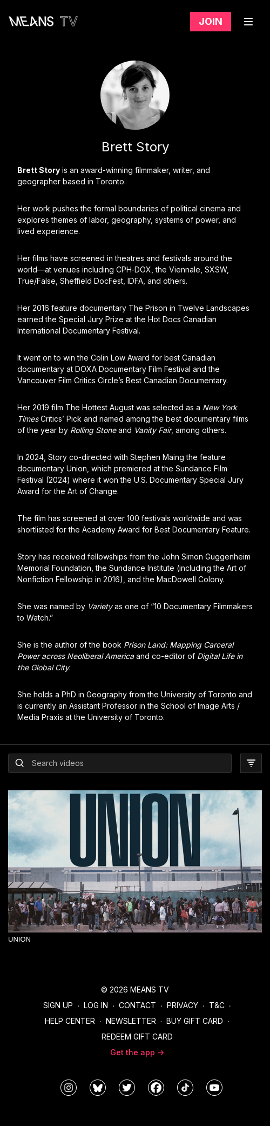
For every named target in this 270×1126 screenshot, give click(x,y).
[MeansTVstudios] (98, 1088)
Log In (96, 1005)
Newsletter (131, 1020)
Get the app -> (137, 1052)
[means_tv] (68, 1088)
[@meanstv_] (185, 1088)
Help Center (70, 1020)
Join (210, 21)
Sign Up (58, 1005)
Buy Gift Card (194, 1020)
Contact (137, 1005)
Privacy (182, 1005)
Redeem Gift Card (137, 1036)
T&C (217, 1005)
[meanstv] (156, 1088)
